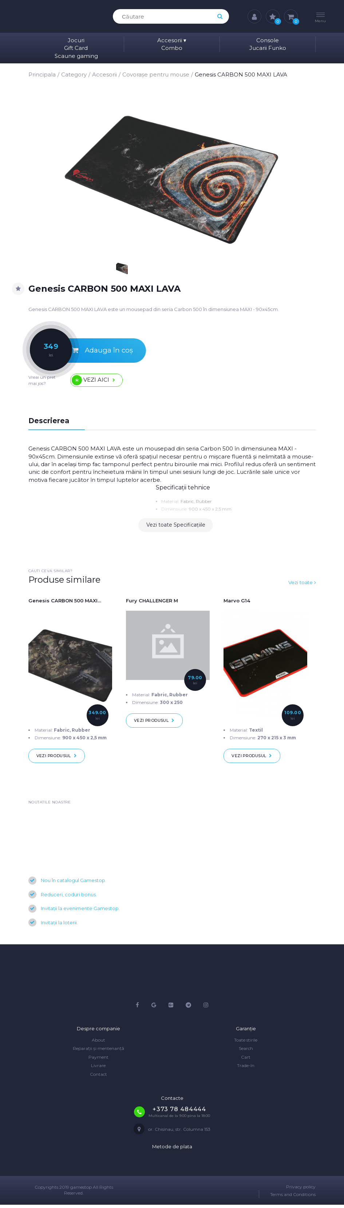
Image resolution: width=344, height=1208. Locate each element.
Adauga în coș (83, 351)
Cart (245, 1060)
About (98, 1043)
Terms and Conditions (293, 1198)
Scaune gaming (76, 55)
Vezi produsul (58, 758)
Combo (171, 47)
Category (74, 74)
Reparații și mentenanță (98, 1052)
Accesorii (171, 40)
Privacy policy (301, 1190)
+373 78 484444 (179, 1112)
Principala (42, 74)
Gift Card (76, 47)
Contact (98, 1077)
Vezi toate (301, 585)
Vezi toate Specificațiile (175, 527)
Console (267, 40)
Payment (98, 1060)
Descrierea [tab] (49, 422)
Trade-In (245, 1069)
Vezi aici (98, 381)
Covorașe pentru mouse (155, 74)
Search (246, 1052)
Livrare (98, 1069)
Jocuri (76, 40)
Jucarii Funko (267, 47)
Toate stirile (245, 1043)
